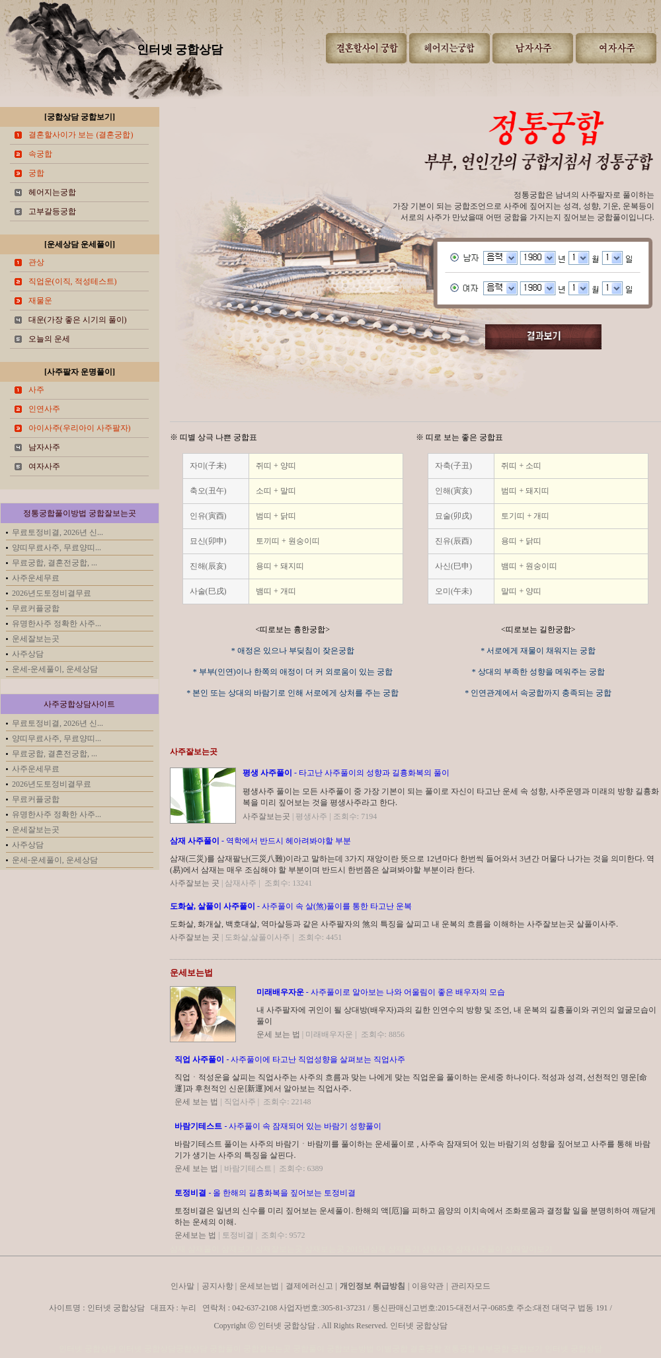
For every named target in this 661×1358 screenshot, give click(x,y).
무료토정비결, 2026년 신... (57, 532)
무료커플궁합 (35, 608)
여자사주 (44, 466)
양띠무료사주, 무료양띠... (56, 547)
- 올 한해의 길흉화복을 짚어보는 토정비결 (265, 1192)
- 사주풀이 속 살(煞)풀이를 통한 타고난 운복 (291, 906)
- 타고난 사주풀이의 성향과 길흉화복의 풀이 (346, 772)
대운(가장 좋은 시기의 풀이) (77, 319)
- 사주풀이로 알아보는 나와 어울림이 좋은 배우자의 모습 (380, 992)
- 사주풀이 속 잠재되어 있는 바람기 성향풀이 (278, 1126)
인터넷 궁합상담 (180, 49)
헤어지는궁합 (52, 192)
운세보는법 (191, 973)
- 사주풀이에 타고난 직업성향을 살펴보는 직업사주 (290, 1059)
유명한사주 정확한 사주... (56, 623)
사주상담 (28, 654)
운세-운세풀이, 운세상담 (55, 669)
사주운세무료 (35, 578)
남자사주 (44, 447)
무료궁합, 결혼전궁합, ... (54, 562)
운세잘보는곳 (35, 638)
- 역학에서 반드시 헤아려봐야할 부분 (260, 840)
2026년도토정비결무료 (51, 593)
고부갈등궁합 (52, 211)
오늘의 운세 (49, 338)
